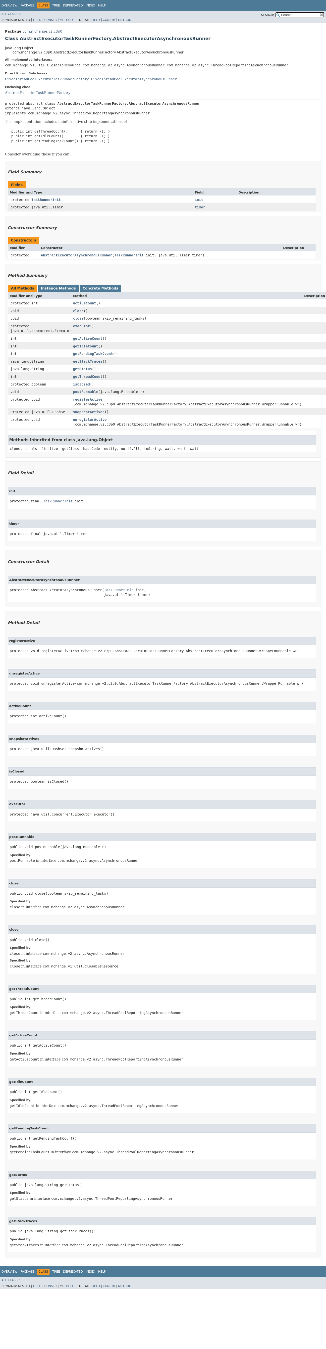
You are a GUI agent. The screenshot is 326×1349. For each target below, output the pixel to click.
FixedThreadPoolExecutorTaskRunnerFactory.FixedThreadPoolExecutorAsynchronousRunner (91, 79)
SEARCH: (267, 15)
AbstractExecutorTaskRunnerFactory (37, 93)
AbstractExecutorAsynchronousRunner (76, 255)
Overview (9, 5)
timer (200, 207)
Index (90, 5)
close (78, 311)
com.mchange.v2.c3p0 (42, 31)
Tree (56, 5)
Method (66, 20)
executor (81, 326)
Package (27, 5)
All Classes (11, 14)
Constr (50, 20)
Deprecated (73, 5)
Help (102, 5)
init (199, 200)
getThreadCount (87, 377)
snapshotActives (88, 412)
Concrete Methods (100, 288)
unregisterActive (90, 420)
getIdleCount (85, 346)
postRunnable (85, 392)
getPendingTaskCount (93, 354)
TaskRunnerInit (46, 200)
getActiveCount (87, 338)
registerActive (87, 399)
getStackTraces (87, 361)
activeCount (84, 303)
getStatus (82, 369)
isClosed (81, 384)
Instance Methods (58, 288)
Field (37, 20)
